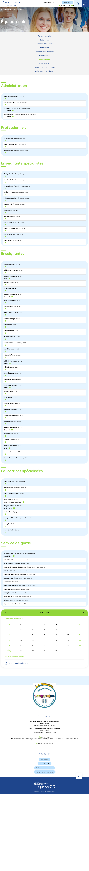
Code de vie (44, 40)
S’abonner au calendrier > (13, 618)
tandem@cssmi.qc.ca (45, 743)
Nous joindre (44, 716)
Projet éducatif (44, 63)
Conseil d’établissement (44, 52)
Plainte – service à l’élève (44, 768)
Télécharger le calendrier (17, 663)
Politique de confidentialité (45, 772)
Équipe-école (44, 59)
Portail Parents (44, 764)
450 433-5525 (45, 737)
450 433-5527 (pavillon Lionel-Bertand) (34, 739)
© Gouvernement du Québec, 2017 (44, 791)
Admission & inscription (44, 44)
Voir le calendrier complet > (14, 657)
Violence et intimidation (44, 71)
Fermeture (44, 48)
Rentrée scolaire (44, 36)
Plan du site (44, 760)
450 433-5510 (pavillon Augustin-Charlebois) (63, 739)
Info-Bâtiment (44, 56)
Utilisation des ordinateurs (44, 67)
